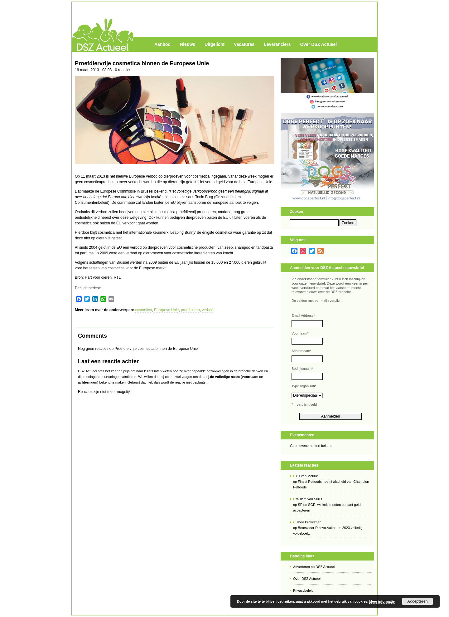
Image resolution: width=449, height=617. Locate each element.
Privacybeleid (303, 590)
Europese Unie (166, 310)
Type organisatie (304, 386)
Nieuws (187, 44)
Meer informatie (382, 601)
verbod (208, 310)
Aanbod (162, 44)
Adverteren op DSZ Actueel (314, 567)
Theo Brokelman (308, 522)
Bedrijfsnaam (302, 368)
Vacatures (244, 44)
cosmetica (143, 310)
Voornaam (300, 333)
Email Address (303, 315)
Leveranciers (277, 44)
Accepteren (417, 601)
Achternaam (301, 351)
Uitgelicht (214, 44)
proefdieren (190, 310)
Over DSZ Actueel (318, 44)
